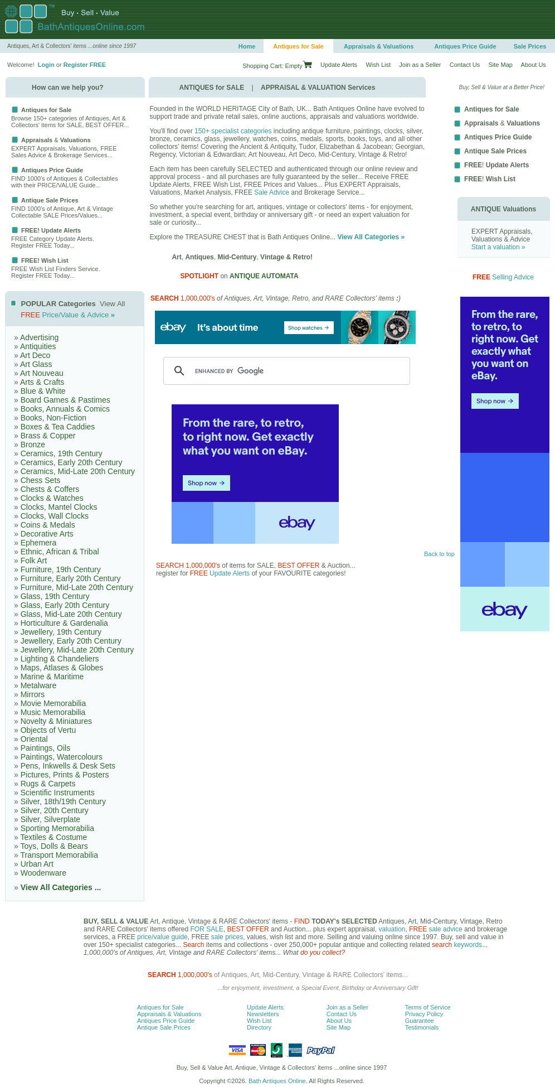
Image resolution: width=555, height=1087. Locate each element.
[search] (285, 371)
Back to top (439, 553)
